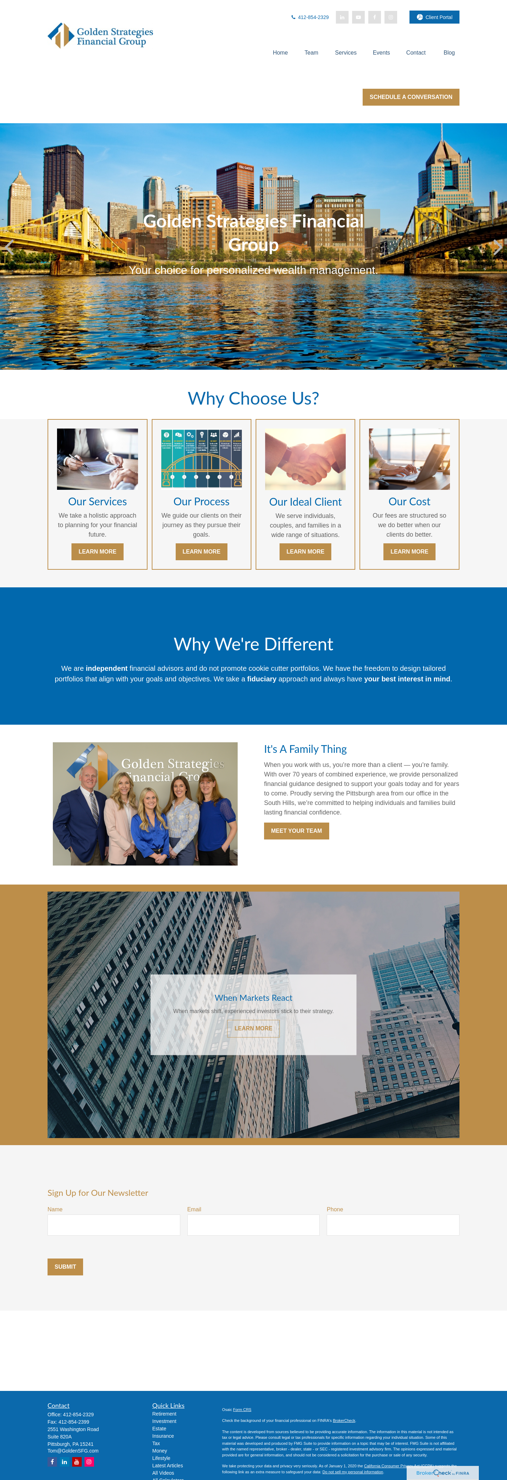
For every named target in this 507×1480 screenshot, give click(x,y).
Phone (335, 1209)
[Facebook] (374, 17)
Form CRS (242, 1409)
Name (55, 1209)
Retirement (164, 1414)
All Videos (163, 1473)
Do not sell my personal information (353, 1472)
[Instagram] (89, 1462)
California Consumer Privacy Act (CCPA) (399, 1466)
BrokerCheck (344, 1420)
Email (194, 1209)
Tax (156, 1443)
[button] (280, 52)
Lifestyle (161, 1458)
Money (159, 1451)
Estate (159, 1428)
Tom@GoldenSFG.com (73, 1451)
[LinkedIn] (342, 17)
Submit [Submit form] (65, 1267)
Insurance (163, 1436)
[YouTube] (358, 17)
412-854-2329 (309, 17)
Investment (164, 1421)
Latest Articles (167, 1465)
